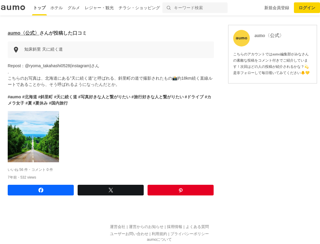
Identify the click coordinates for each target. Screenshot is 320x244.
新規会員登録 (276, 7)
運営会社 (117, 226)
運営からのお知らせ (146, 226)
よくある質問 (197, 226)
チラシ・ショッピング (139, 7)
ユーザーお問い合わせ (129, 234)
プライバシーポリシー (189, 234)
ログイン (307, 7)
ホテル (56, 7)
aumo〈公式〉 (23, 33)
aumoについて (159, 239)
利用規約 (159, 234)
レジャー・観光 (99, 7)
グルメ (74, 7)
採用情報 (174, 226)
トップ (39, 7)
